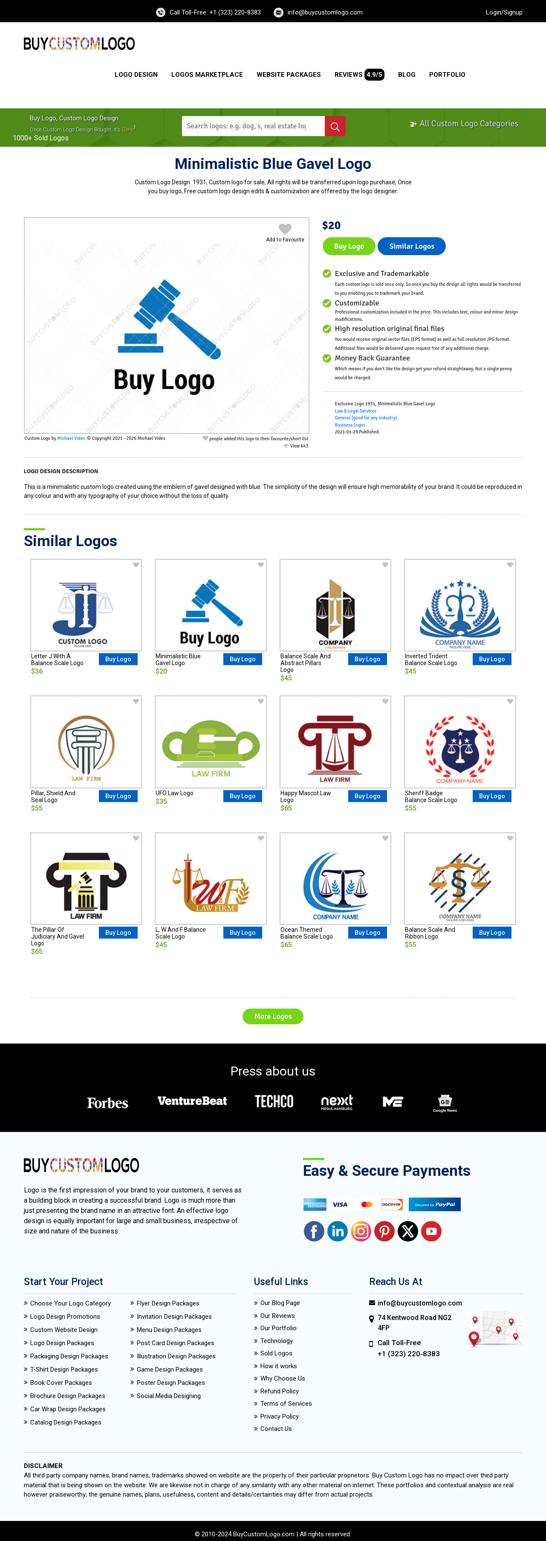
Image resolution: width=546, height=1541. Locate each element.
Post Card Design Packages (175, 1343)
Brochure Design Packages (67, 1396)
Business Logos (350, 425)
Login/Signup (504, 12)
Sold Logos (276, 1353)
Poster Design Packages (171, 1383)
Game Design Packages (170, 1369)
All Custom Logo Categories (464, 123)
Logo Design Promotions (65, 1316)
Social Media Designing (169, 1396)
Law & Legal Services (356, 411)
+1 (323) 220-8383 (409, 1353)
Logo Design (136, 75)
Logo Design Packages (62, 1343)
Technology (276, 1341)
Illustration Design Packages (176, 1356)
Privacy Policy (279, 1416)
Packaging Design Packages (69, 1356)
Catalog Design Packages (65, 1422)
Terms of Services (286, 1403)
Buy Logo (349, 246)
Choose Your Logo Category (70, 1303)
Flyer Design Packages (168, 1303)
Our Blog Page (280, 1303)
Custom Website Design (64, 1330)
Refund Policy (279, 1391)
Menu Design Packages (169, 1330)
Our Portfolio (278, 1328)
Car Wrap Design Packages (68, 1409)
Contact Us (276, 1429)
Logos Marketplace (207, 75)
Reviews (359, 75)
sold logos (51, 138)
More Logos (273, 1016)
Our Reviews (277, 1316)
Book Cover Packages (61, 1383)
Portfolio (447, 75)
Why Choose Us (282, 1378)
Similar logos (411, 246)
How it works (278, 1366)
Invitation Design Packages (174, 1316)
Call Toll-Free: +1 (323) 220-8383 (215, 12)
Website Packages (289, 75)
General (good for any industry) (366, 418)
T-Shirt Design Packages (64, 1369)
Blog (407, 75)
